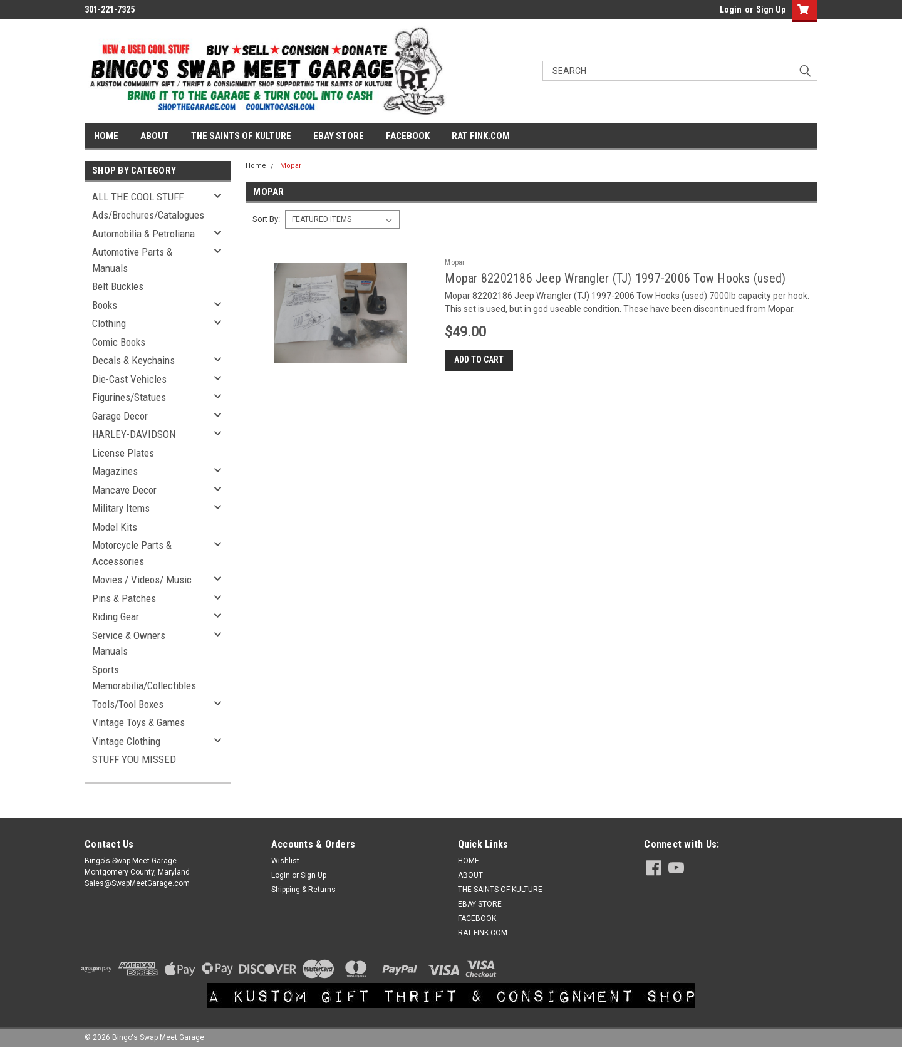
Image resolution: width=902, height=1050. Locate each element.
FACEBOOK (408, 136)
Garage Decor (120, 416)
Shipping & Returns (303, 889)
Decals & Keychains (133, 360)
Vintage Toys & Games (138, 722)
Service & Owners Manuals (128, 643)
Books (104, 305)
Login (731, 9)
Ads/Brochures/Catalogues (148, 215)
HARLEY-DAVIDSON (133, 434)
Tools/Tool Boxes (127, 704)
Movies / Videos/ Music (142, 579)
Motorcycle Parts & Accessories (132, 553)
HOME (106, 136)
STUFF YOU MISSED (134, 759)
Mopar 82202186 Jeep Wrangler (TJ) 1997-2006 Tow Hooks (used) (615, 278)
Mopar (290, 166)
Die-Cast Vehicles (129, 379)
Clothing (109, 323)
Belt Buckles (117, 286)
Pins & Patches (124, 598)
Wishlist (285, 860)
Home (256, 166)
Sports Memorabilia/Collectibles (144, 677)
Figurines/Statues (129, 397)
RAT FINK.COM (481, 136)
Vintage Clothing (126, 741)
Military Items (121, 508)
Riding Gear (115, 616)
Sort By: (266, 219)
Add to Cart (479, 360)
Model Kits (114, 527)
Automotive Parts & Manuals (132, 260)
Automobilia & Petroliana (143, 233)
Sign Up (770, 9)
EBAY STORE (338, 136)
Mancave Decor (124, 490)
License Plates (123, 453)
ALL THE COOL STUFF (138, 196)
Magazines (115, 471)
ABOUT (154, 136)
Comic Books (118, 342)
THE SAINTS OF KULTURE (241, 136)
